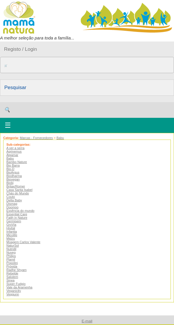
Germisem (13, 221)
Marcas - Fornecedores (36, 138)
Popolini (12, 263)
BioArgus (12, 172)
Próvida (11, 266)
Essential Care (16, 214)
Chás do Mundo (17, 193)
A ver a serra (15, 148)
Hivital (10, 228)
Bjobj (9, 183)
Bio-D (10, 169)
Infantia (11, 231)
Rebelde (12, 273)
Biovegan (13, 179)
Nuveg (11, 252)
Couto (10, 196)
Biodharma (14, 176)
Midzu (10, 238)
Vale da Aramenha (19, 287)
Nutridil (11, 249)
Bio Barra (13, 165)
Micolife (11, 235)
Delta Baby (14, 200)
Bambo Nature (16, 162)
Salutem (12, 277)
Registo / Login (20, 49)
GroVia (11, 224)
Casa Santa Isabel (19, 190)
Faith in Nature (16, 217)
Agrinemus (14, 151)
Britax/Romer (15, 186)
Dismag (11, 203)
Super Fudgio (16, 284)
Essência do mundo (20, 210)
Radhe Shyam (16, 270)
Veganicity (13, 290)
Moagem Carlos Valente (23, 242)
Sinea (10, 280)
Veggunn (12, 294)
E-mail (87, 321)
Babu (60, 138)
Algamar (12, 155)
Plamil (10, 259)
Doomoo (12, 207)
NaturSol (12, 245)
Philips (11, 256)
